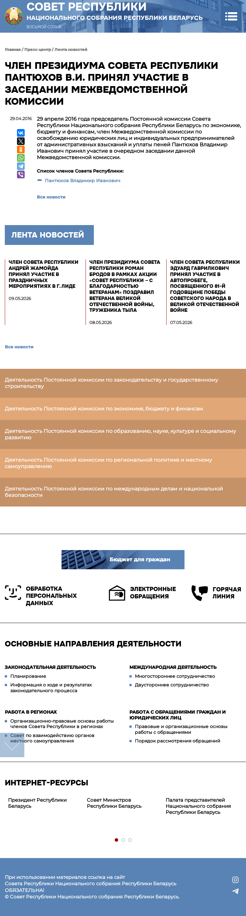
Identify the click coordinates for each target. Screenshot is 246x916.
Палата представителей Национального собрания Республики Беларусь (198, 806)
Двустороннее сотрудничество (172, 685)
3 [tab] (130, 840)
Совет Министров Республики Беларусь (114, 803)
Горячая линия (216, 593)
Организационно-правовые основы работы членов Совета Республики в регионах (62, 724)
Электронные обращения (142, 593)
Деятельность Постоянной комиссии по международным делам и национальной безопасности (114, 492)
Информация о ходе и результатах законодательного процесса (51, 687)
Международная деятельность (173, 667)
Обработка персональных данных (41, 596)
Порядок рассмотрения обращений (177, 741)
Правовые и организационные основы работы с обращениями (181, 729)
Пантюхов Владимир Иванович (83, 180)
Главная (13, 49)
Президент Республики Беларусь (37, 803)
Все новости (51, 196)
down (12, 745)
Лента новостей (70, 49)
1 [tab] (117, 840)
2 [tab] (123, 840)
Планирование (28, 676)
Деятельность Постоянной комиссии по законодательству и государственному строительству (111, 383)
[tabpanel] (44, 803)
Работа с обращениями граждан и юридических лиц (177, 715)
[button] (231, 16)
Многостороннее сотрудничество (175, 676)
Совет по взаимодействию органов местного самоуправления (52, 738)
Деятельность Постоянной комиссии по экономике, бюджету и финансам (104, 409)
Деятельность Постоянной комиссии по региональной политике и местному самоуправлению (108, 463)
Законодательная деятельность (50, 667)
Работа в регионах (31, 712)
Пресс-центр (37, 49)
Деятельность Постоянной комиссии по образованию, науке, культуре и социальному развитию (120, 434)
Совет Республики (115, 11)
